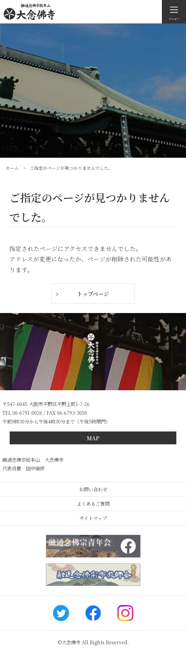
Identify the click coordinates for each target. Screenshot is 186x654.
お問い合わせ (93, 489)
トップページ (93, 294)
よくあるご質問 (93, 503)
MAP (93, 438)
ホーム (12, 168)
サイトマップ (93, 517)
